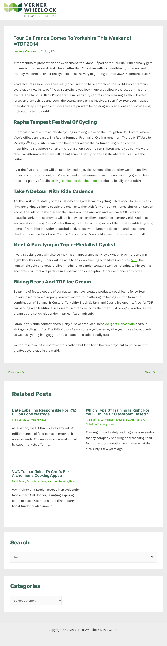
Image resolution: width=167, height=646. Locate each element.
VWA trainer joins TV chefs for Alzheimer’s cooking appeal (40, 473)
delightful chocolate (120, 324)
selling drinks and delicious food (74, 181)
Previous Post (16, 372)
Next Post (154, 372)
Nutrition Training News (100, 424)
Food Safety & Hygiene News (29, 419)
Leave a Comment (27, 51)
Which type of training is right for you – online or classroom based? (117, 412)
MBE (134, 260)
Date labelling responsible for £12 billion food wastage (44, 412)
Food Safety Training (133, 419)
